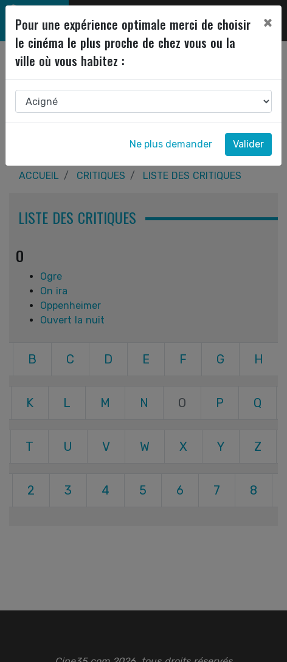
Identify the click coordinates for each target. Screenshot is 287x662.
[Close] (268, 22)
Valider (248, 144)
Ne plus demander (171, 144)
